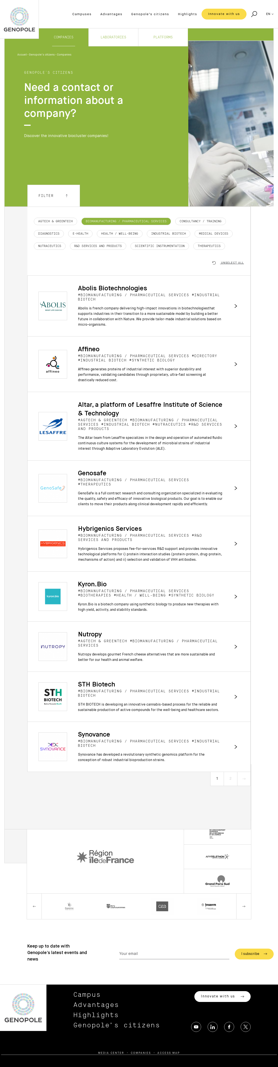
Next (243, 906)
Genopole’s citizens (150, 14)
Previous (34, 906)
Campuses (82, 14)
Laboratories (113, 37)
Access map (168, 1053)
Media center (111, 1053)
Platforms (163, 37)
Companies (63, 37)
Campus (87, 995)
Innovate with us (224, 14)
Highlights (187, 14)
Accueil (22, 55)
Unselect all (228, 263)
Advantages (111, 14)
